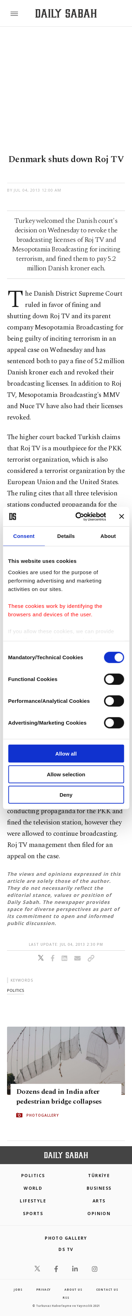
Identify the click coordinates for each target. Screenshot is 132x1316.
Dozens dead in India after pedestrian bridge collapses (59, 1096)
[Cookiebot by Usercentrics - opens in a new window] (78, 516)
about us (73, 1289)
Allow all (66, 754)
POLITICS (33, 1176)
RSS (66, 1297)
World (33, 1188)
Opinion (99, 1214)
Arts (99, 1201)
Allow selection (66, 774)
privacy (43, 1289)
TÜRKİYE (99, 1176)
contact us (107, 1289)
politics (15, 990)
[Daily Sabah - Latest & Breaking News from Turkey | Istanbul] (66, 13)
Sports (33, 1214)
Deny (66, 795)
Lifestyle (33, 1201)
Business (99, 1188)
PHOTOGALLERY (42, 1115)
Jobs (18, 1289)
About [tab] (108, 536)
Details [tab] (66, 536)
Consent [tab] (23, 536)
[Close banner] (121, 516)
